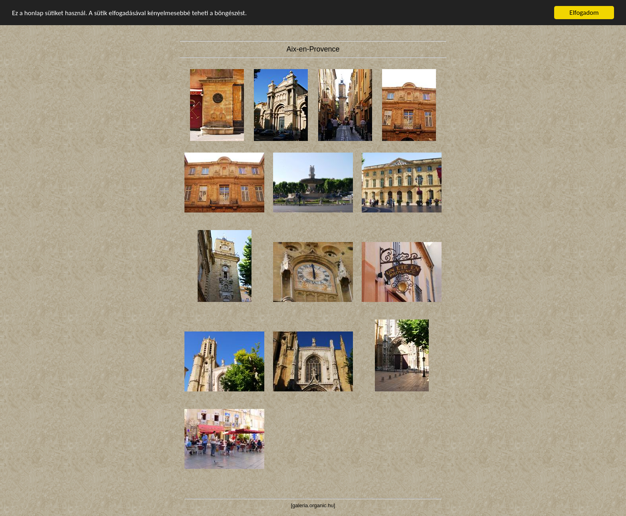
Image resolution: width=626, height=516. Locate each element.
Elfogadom (583, 12)
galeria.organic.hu (312, 505)
